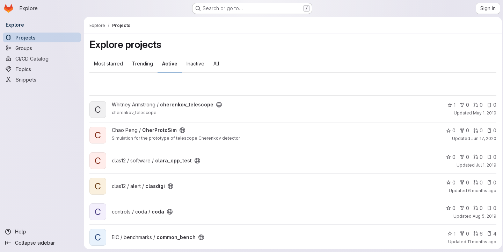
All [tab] (216, 63)
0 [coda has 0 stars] (449, 208)
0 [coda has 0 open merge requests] (476, 208)
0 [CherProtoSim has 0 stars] (449, 130)
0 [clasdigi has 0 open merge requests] (476, 183)
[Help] (42, 232)
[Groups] (42, 48)
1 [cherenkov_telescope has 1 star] (450, 105)
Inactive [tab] (195, 63)
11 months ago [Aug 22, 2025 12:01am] (480, 241)
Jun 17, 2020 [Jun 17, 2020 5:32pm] (482, 138)
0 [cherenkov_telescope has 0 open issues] (490, 105)
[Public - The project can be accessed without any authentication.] (219, 104)
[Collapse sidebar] (42, 243)
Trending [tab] (142, 63)
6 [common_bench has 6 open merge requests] (476, 234)
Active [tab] (169, 63)
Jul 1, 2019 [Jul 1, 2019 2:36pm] (484, 165)
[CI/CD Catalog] (42, 58)
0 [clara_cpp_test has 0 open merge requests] (476, 157)
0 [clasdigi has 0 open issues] (490, 183)
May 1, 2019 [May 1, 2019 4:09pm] (483, 112)
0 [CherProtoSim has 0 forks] (462, 130)
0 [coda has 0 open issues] (490, 208)
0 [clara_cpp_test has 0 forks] (462, 157)
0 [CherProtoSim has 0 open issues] (490, 130)
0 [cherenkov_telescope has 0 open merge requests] (476, 105)
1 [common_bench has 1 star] (450, 234)
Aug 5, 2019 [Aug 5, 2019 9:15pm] (483, 216)
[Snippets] (42, 79)
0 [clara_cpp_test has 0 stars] (449, 157)
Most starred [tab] (108, 63)
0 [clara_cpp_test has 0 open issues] (490, 157)
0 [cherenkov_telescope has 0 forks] (462, 105)
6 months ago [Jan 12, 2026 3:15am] (480, 190)
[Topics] (42, 69)
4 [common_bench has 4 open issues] (490, 234)
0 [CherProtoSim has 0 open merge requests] (476, 130)
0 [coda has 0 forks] (462, 208)
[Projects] (42, 37)
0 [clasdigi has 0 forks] (462, 183)
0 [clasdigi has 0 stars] (449, 183)
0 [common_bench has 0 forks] (462, 234)
